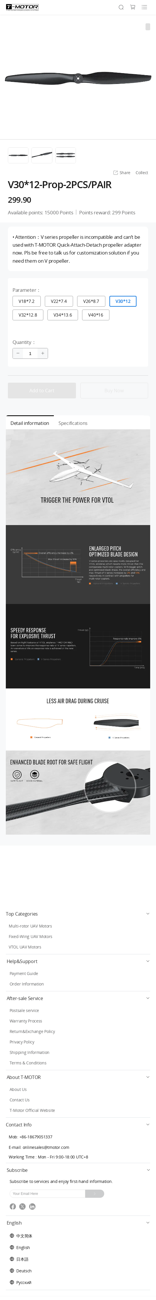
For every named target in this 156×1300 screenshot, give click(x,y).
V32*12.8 (28, 315)
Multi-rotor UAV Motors (30, 926)
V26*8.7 (91, 301)
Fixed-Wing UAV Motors (30, 936)
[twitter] (24, 1208)
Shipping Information (29, 1052)
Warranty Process (26, 1021)
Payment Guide (24, 973)
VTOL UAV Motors (25, 947)
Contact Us (20, 1100)
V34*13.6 (63, 315)
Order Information (27, 984)
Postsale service (24, 1010)
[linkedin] (33, 1208)
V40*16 (95, 315)
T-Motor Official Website (32, 1110)
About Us (18, 1089)
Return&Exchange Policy (32, 1031)
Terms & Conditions (28, 1063)
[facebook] (15, 1208)
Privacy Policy (22, 1042)
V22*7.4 (59, 301)
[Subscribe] (94, 1194)
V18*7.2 (27, 301)
